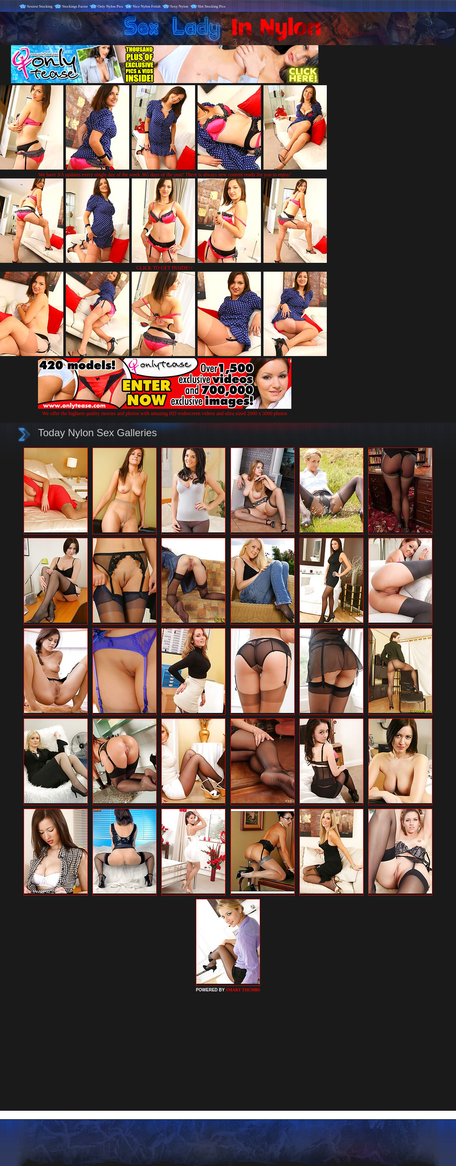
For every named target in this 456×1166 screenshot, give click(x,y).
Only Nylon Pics (110, 6)
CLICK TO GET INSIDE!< (164, 268)
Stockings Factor (75, 6)
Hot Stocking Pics (211, 6)
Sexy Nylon (179, 6)
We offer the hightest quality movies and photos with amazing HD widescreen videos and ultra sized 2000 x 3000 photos (164, 410)
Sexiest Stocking (39, 6)
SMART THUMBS (243, 990)
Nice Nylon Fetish (146, 6)
